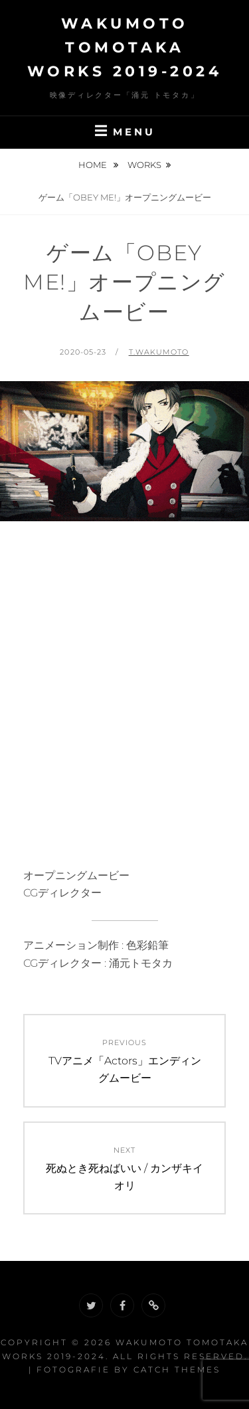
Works (144, 164)
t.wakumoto (159, 352)
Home (93, 164)
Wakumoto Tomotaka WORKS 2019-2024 (124, 47)
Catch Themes (176, 1369)
